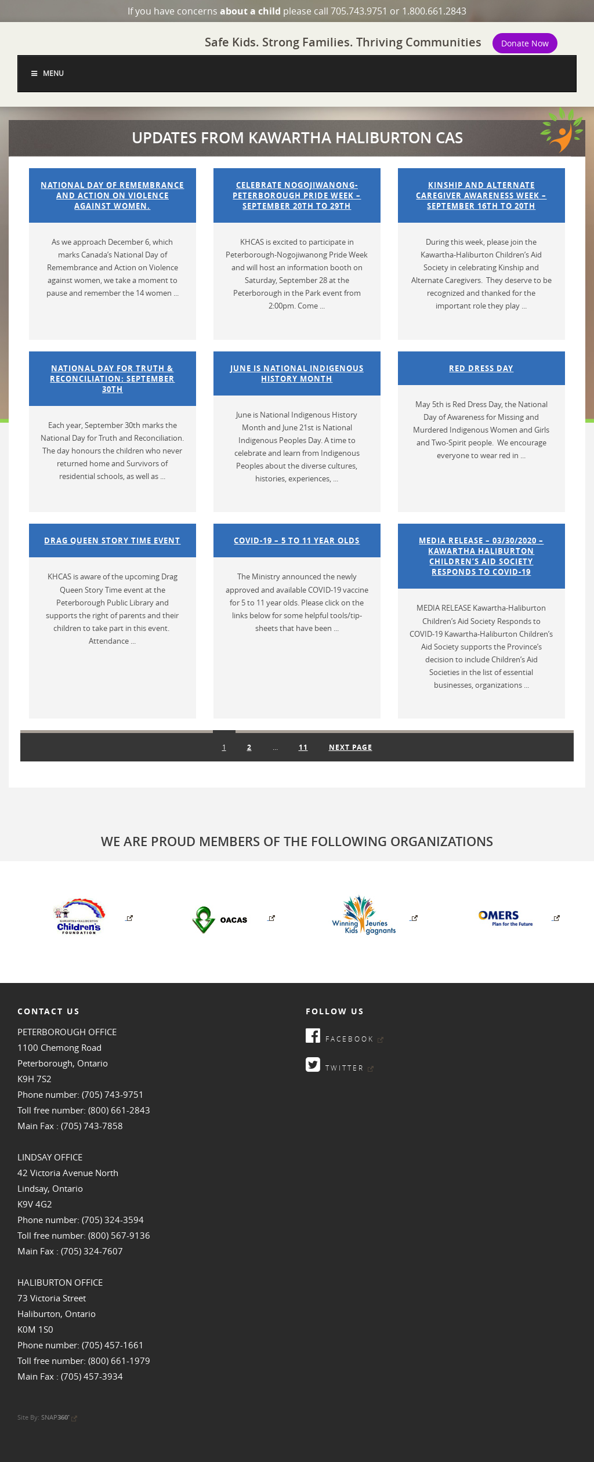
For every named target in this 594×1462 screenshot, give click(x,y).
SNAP (59, 1417)
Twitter (340, 1064)
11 (307, 744)
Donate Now (525, 43)
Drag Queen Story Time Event (112, 540)
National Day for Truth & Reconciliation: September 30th (112, 378)
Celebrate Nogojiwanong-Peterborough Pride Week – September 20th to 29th (297, 195)
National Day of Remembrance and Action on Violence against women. (112, 195)
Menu (47, 73)
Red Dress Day (481, 368)
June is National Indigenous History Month (297, 373)
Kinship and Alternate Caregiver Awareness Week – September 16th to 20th (481, 195)
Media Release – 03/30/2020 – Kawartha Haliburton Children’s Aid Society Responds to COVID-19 (481, 556)
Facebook (344, 1035)
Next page (350, 747)
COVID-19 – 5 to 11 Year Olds (297, 540)
